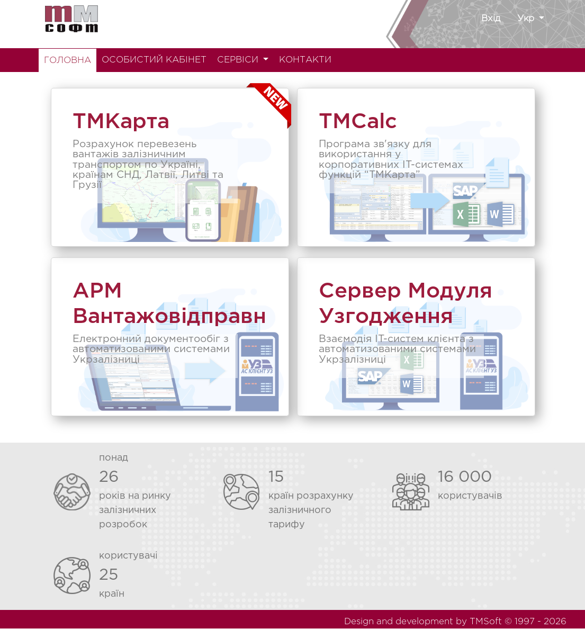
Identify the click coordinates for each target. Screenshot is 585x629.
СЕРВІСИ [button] (239, 60)
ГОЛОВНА (67, 61)
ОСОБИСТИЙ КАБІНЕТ (154, 60)
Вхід (490, 19)
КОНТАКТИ (305, 60)
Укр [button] (527, 19)
